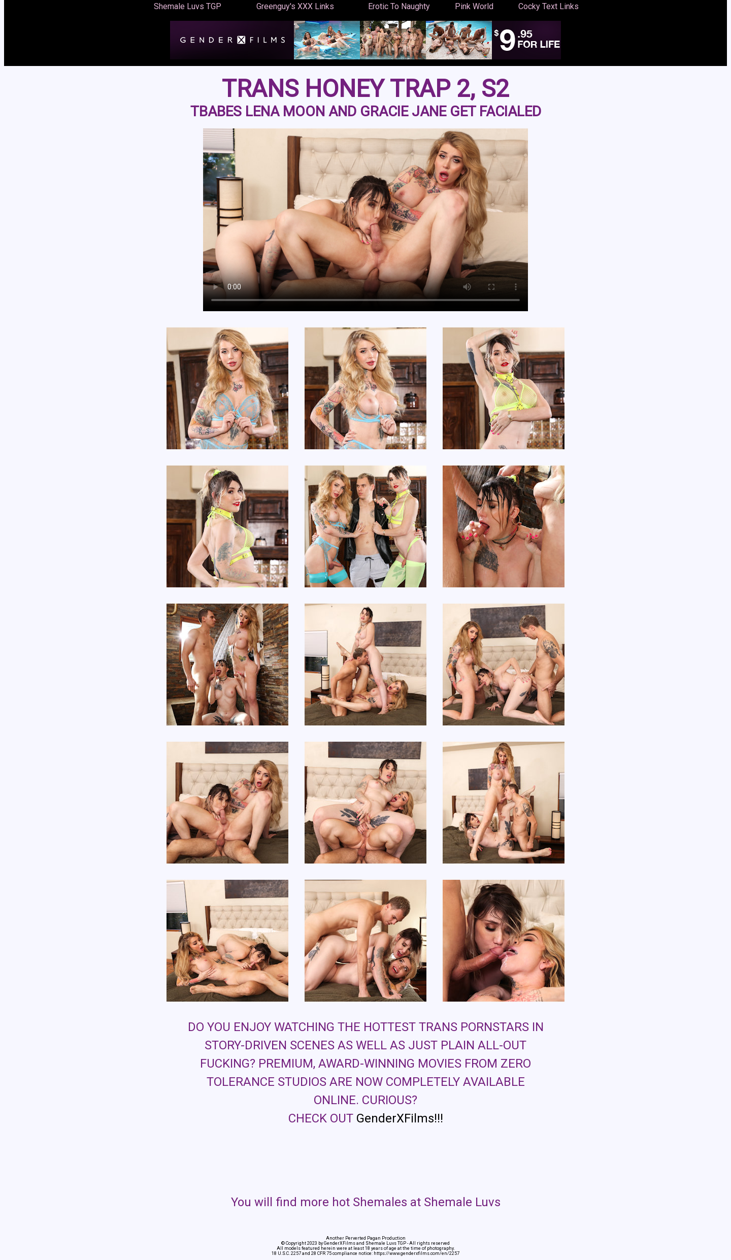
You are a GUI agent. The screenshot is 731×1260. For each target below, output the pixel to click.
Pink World (474, 6)
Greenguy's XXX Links (295, 6)
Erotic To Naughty (399, 6)
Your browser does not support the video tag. (365, 219)
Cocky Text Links (548, 6)
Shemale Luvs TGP (187, 6)
